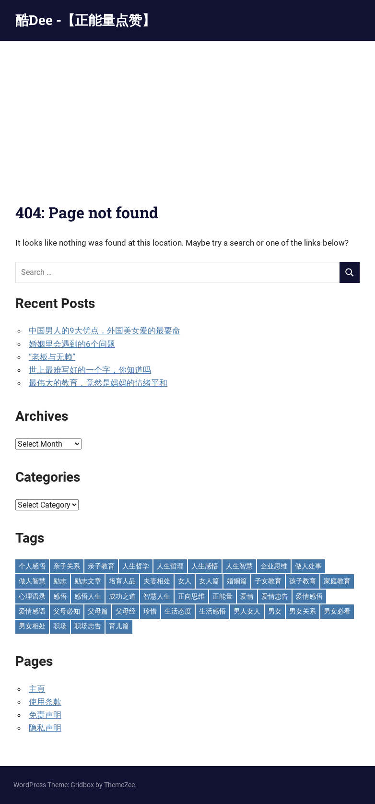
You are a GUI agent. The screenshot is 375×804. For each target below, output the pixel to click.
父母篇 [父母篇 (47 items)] (98, 611)
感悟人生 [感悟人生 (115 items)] (87, 596)
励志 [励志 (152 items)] (60, 581)
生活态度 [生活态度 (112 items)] (177, 611)
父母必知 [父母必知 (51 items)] (66, 611)
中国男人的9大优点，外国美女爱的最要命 (104, 330)
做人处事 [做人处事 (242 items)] (308, 566)
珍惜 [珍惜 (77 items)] (150, 611)
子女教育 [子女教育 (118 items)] (268, 581)
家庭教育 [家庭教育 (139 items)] (337, 581)
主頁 (37, 689)
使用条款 (45, 702)
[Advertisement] (187, 113)
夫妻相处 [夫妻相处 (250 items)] (156, 581)
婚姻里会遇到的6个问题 (72, 344)
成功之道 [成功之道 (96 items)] (122, 596)
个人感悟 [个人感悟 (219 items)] (32, 566)
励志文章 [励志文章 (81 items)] (87, 581)
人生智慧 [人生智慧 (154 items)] (239, 566)
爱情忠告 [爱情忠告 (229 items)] (274, 596)
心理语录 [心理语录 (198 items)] (32, 596)
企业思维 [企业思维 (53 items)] (273, 566)
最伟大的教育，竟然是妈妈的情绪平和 (98, 383)
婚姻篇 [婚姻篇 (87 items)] (237, 581)
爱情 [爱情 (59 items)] (247, 596)
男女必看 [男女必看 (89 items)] (337, 611)
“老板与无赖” (52, 357)
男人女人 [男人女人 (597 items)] (247, 611)
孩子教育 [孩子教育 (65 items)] (302, 581)
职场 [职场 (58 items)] (60, 626)
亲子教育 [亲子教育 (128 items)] (101, 566)
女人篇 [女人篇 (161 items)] (209, 581)
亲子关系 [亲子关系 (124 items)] (66, 566)
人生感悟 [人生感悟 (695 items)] (204, 566)
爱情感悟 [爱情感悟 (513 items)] (309, 596)
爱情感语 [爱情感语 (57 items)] (32, 611)
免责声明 (45, 715)
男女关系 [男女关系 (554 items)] (302, 611)
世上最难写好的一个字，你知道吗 (90, 370)
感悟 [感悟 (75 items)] (60, 596)
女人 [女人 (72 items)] (184, 581)
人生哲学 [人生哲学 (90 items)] (135, 566)
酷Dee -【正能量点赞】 (85, 20)
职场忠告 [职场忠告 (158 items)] (87, 626)
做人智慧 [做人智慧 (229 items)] (32, 581)
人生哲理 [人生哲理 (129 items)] (170, 566)
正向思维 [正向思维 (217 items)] (191, 596)
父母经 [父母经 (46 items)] (126, 611)
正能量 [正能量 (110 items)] (222, 596)
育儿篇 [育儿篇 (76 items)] (119, 626)
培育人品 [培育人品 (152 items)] (122, 581)
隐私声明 (45, 728)
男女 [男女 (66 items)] (274, 611)
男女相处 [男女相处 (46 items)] (32, 626)
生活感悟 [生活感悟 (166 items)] (212, 611)
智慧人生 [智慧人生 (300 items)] (156, 596)
